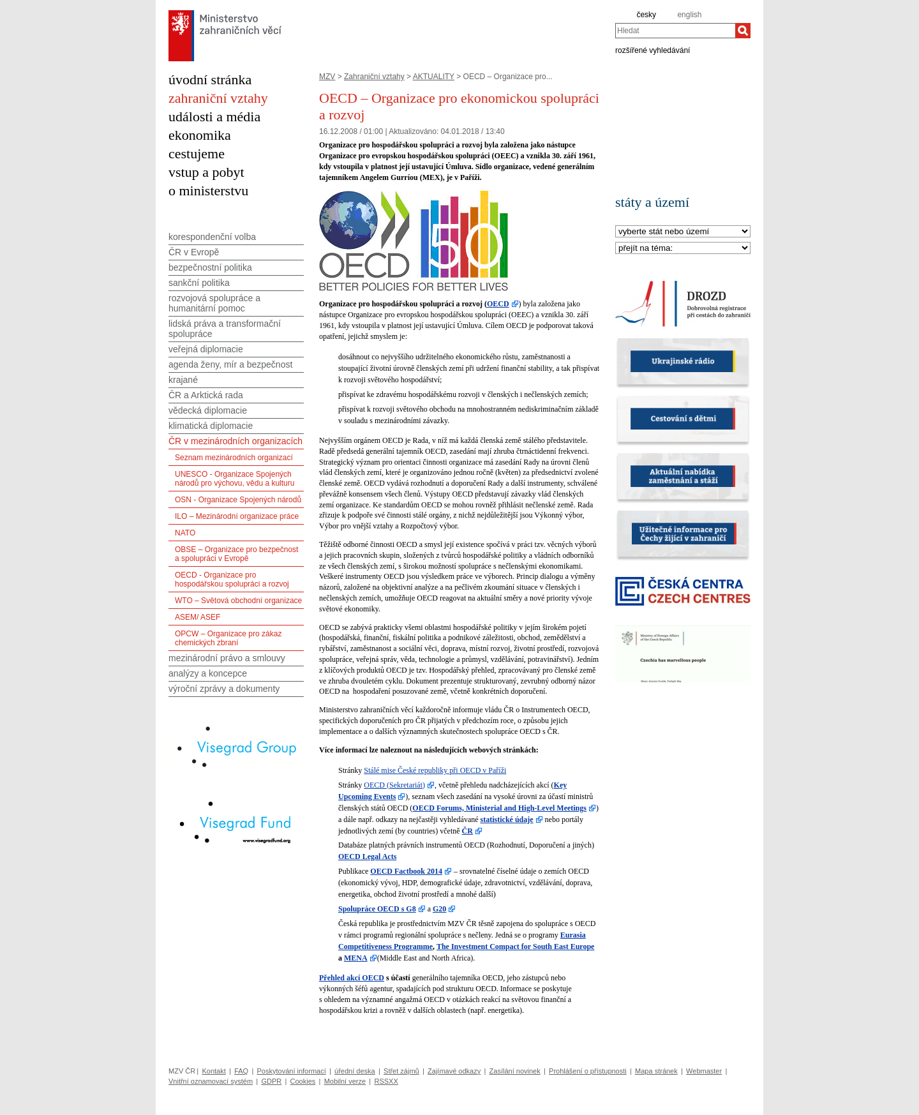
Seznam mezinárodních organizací (234, 457)
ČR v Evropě (193, 252)
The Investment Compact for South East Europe (516, 946)
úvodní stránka (209, 79)
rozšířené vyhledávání (652, 50)
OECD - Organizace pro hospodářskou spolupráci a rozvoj (232, 579)
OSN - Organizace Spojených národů (238, 499)
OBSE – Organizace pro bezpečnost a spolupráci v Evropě (236, 554)
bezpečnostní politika (210, 267)
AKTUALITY (433, 76)
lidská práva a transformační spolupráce (224, 328)
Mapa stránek (656, 1071)
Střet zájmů (401, 1071)
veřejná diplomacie (205, 349)
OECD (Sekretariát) (394, 785)
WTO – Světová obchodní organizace (238, 600)
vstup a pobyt (206, 172)
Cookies (303, 1081)
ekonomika (199, 135)
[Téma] (683, 248)
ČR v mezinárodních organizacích (235, 441)
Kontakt (213, 1071)
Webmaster (704, 1071)
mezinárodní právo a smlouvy (226, 658)
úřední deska (354, 1071)
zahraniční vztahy (218, 98)
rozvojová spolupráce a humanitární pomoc (214, 303)
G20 (439, 908)
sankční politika (199, 283)
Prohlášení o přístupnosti (588, 1071)
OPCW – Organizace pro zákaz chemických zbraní (228, 638)
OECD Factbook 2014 (406, 871)
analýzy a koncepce (207, 673)
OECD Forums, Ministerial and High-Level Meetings (499, 808)
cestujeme (196, 153)
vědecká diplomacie (207, 410)
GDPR (271, 1081)
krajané (183, 380)
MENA (356, 958)
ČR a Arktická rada (205, 395)
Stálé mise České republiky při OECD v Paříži (435, 770)
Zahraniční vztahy (374, 76)
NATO (185, 532)
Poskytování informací (291, 1071)
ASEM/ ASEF (197, 617)
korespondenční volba (212, 237)
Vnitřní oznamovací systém (210, 1081)
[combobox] (675, 30)
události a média (214, 116)
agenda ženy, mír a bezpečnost (230, 364)
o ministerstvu (208, 190)
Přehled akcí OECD (351, 977)
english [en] (689, 14)
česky (646, 14)
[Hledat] (743, 30)
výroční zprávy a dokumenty (224, 689)
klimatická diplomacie (210, 426)
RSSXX (386, 1081)
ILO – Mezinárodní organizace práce (237, 516)
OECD (498, 303)
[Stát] (683, 232)
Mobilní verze (345, 1081)
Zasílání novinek (515, 1071)
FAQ (241, 1071)
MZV (327, 76)
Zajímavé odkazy (454, 1071)
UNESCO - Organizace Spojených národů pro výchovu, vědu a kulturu (234, 479)
